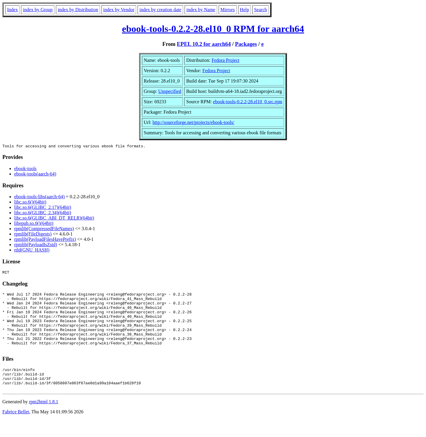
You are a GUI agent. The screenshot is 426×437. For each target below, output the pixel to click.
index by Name (200, 9)
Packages (246, 44)
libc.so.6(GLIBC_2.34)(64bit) (42, 213)
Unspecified (169, 91)
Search (260, 9)
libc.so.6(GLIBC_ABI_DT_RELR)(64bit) (54, 218)
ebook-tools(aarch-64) (35, 174)
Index (12, 9)
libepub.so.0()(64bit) (33, 224)
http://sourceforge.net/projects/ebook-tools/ (194, 122)
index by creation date (160, 9)
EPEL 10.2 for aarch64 (204, 44)
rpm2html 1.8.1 (43, 419)
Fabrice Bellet (15, 429)
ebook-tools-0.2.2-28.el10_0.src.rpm (247, 101)
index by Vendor (118, 9)
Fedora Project (225, 60)
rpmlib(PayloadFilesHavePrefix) (45, 240)
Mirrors (227, 9)
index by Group (37, 9)
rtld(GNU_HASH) (31, 250)
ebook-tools (25, 169)
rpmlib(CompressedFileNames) (44, 229)
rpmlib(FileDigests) (32, 234)
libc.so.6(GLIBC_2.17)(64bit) (42, 208)
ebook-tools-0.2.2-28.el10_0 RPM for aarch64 (213, 28)
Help (244, 9)
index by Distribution (78, 9)
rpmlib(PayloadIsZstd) (35, 245)
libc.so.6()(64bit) (30, 202)
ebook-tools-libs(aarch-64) (39, 197)
